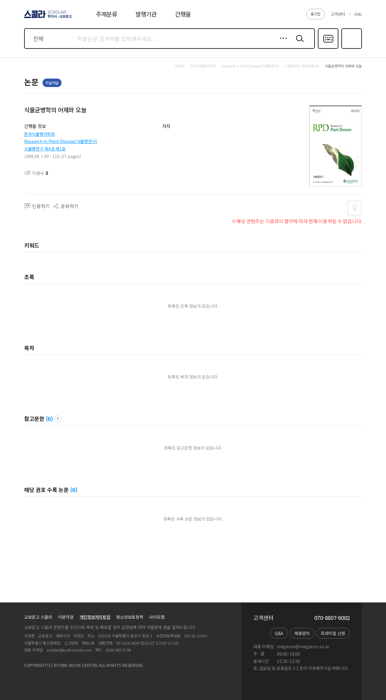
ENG (358, 14)
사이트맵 (156, 617)
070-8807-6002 (332, 617)
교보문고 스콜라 (38, 617)
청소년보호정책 (129, 617)
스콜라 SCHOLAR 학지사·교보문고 (47, 17)
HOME (180, 66)
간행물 (183, 14)
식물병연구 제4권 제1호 (44, 149)
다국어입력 (328, 48)
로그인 (315, 13)
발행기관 (146, 14)
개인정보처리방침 (95, 617)
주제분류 (106, 14)
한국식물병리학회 (39, 134)
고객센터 (338, 14)
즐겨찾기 (351, 48)
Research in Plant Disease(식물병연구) (60, 141)
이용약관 (66, 617)
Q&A (279, 633)
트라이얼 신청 (333, 633)
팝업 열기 (58, 418)
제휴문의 (302, 633)
